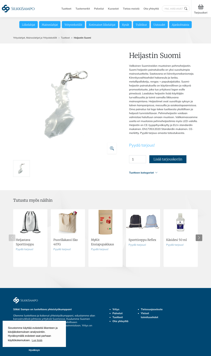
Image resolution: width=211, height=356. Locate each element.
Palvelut (99, 8)
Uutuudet (159, 24)
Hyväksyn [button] (34, 350)
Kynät (125, 24)
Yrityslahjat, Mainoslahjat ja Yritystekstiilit (35, 37)
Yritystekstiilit (73, 24)
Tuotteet (66, 8)
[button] (163, 172)
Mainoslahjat (50, 24)
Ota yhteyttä (151, 8)
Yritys (115, 309)
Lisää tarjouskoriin (167, 159)
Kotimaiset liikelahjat (102, 24)
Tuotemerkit (82, 8)
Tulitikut (141, 24)
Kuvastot (113, 8)
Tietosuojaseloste (152, 309)
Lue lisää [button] (37, 340)
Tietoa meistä (131, 8)
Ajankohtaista (180, 24)
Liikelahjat (28, 24)
